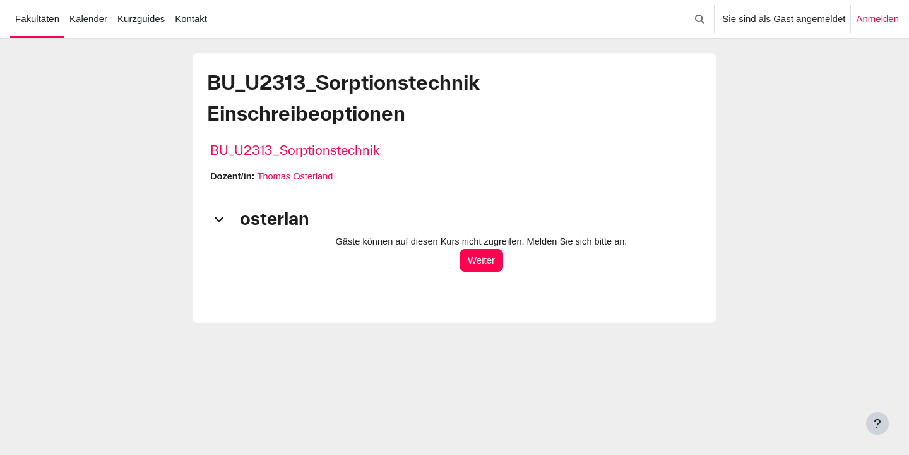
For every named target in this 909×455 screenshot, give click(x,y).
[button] (700, 19)
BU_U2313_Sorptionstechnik (295, 150)
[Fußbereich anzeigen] (877, 423)
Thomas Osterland (297, 176)
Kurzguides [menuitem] (141, 18)
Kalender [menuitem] (88, 18)
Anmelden (877, 18)
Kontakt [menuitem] (191, 18)
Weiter (485, 260)
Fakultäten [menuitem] (37, 18)
